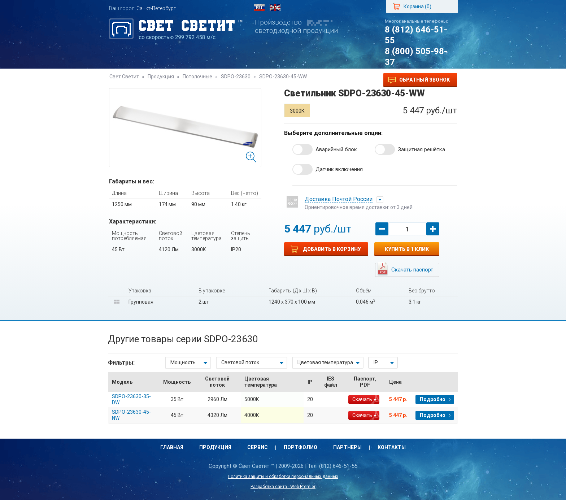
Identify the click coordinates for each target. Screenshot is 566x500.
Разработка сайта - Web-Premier (283, 486)
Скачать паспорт (412, 269)
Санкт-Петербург (156, 8)
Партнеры (298, 80)
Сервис (211, 80)
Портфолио (253, 80)
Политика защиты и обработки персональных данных (283, 476)
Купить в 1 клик (407, 249)
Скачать (362, 399)
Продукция (170, 80)
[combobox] (188, 363)
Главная (128, 80)
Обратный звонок (419, 80)
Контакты (341, 80)
